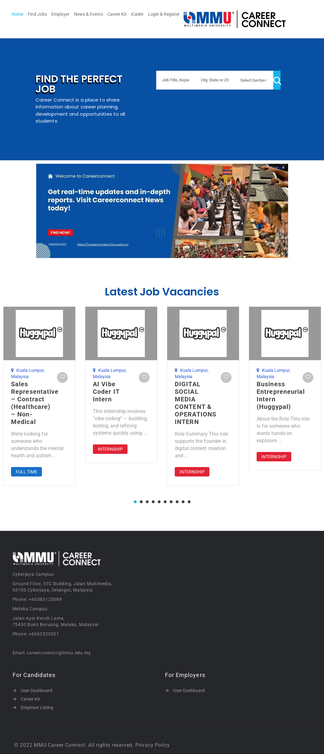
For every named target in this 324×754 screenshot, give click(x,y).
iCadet (137, 14)
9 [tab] (183, 501)
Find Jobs (37, 14)
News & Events (88, 14)
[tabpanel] (121, 384)
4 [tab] (153, 501)
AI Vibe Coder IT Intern (106, 391)
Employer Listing (37, 707)
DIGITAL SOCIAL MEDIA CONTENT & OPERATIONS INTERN (195, 403)
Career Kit (117, 14)
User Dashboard (36, 690)
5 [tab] (159, 501)
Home (17, 14)
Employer (60, 14)
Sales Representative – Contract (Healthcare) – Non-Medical (35, 403)
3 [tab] (147, 501)
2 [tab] (141, 501)
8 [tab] (177, 501)
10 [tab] (189, 501)
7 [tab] (171, 501)
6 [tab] (165, 501)
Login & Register (164, 14)
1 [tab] (135, 501)
